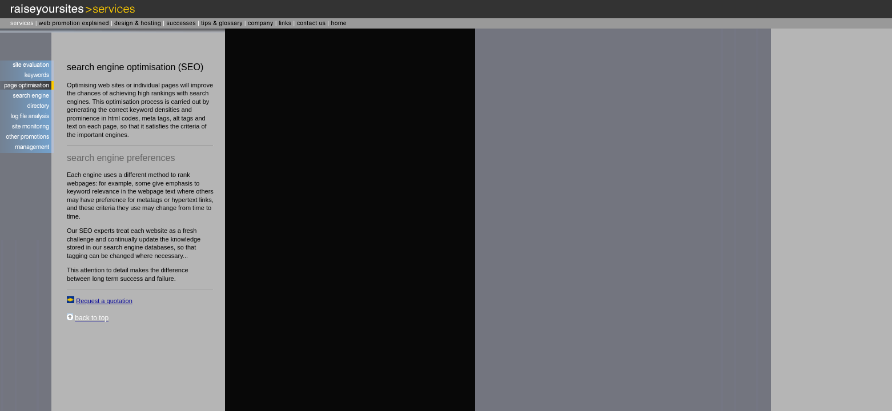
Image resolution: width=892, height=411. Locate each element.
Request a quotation (104, 300)
